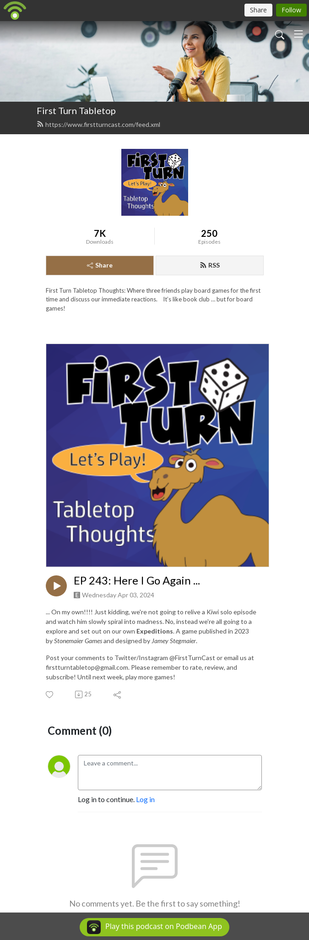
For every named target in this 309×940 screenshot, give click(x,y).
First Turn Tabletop (76, 110)
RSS (210, 265)
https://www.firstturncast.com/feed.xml (98, 124)
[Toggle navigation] (298, 34)
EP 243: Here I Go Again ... (137, 580)
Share (100, 265)
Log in (145, 799)
